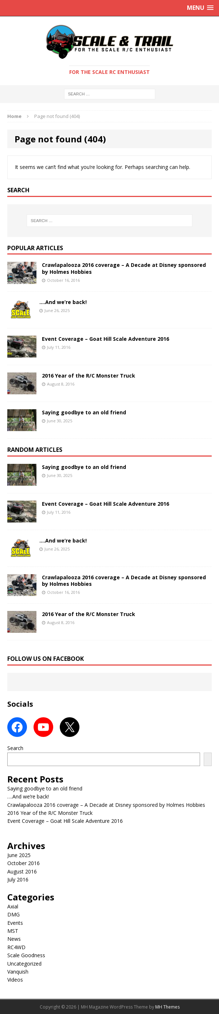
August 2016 (22, 871)
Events (15, 922)
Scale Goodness (26, 955)
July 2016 (17, 879)
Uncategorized (24, 963)
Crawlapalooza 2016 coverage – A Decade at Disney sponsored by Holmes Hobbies (124, 268)
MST (12, 930)
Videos (15, 979)
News (14, 938)
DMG (13, 914)
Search (15, 748)
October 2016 (23, 863)
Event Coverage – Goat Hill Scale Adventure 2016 (105, 338)
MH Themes (167, 1007)
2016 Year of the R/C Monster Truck (88, 375)
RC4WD (16, 947)
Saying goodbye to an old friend (84, 412)
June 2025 (19, 855)
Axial (12, 906)
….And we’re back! (63, 302)
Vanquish (17, 971)
